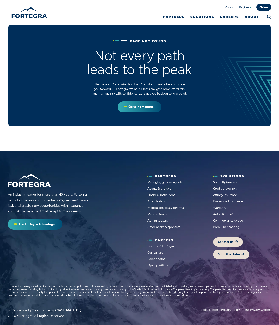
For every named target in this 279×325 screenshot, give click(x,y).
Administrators (157, 220)
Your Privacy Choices (257, 310)
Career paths (156, 259)
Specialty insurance (226, 182)
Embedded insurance (228, 201)
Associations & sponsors (163, 227)
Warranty (219, 208)
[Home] (29, 180)
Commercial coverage (228, 220)
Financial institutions (161, 195)
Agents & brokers (159, 188)
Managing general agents (164, 182)
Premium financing (226, 227)
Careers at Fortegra (160, 246)
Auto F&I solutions (226, 214)
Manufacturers (157, 214)
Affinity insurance (225, 195)
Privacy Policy (230, 310)
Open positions (158, 265)
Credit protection (225, 188)
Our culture (155, 252)
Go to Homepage (141, 107)
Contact (230, 7)
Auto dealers (156, 201)
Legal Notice (209, 310)
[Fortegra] (29, 12)
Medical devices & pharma (165, 208)
